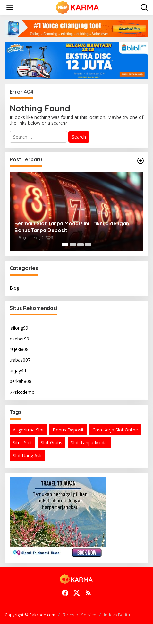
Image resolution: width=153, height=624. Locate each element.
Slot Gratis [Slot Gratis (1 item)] (51, 442)
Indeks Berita (117, 614)
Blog (14, 288)
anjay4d (18, 370)
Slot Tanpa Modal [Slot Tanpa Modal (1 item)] (89, 442)
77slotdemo (22, 392)
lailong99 (19, 328)
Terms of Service (79, 614)
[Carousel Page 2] (73, 244)
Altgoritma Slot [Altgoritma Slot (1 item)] (28, 430)
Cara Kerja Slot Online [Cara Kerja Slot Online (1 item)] (115, 430)
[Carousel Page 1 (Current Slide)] (65, 244)
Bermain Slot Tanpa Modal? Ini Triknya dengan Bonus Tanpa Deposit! (71, 226)
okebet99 (19, 339)
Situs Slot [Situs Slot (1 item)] (22, 442)
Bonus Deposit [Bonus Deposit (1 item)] (68, 430)
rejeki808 (19, 349)
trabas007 (20, 360)
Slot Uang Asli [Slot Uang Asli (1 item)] (27, 455)
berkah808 (20, 381)
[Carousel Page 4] (88, 244)
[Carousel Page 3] (80, 244)
